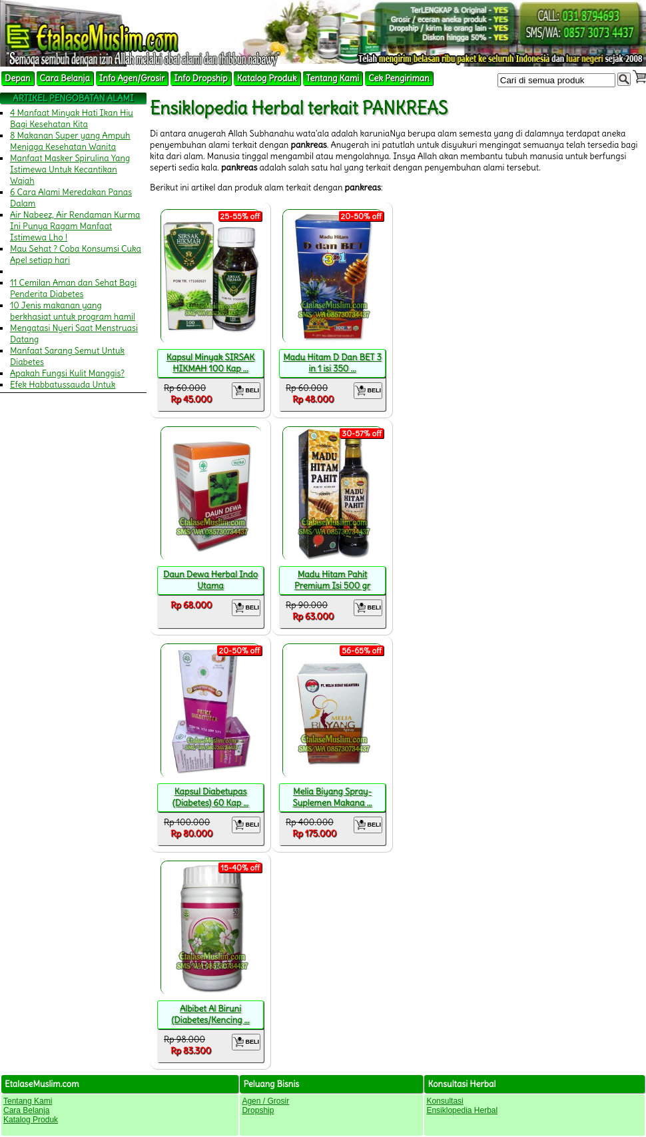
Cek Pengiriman (399, 78)
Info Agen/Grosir (131, 78)
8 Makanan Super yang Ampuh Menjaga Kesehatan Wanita (70, 141)
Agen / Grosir (265, 1101)
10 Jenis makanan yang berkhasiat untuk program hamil (72, 311)
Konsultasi (444, 1101)
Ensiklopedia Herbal (461, 1110)
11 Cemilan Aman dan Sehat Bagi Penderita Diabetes (73, 288)
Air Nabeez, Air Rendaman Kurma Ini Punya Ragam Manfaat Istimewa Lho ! (75, 226)
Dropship (258, 1110)
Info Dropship (200, 78)
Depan (18, 78)
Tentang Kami (333, 78)
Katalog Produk (267, 78)
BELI (246, 391)
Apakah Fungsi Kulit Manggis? (67, 373)
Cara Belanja (65, 78)
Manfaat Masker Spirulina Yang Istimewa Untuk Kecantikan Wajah (70, 170)
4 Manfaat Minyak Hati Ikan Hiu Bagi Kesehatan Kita (71, 118)
